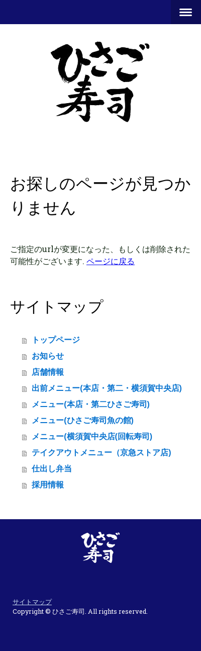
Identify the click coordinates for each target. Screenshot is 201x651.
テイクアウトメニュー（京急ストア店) (101, 452)
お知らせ (48, 356)
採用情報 (48, 484)
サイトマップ (32, 602)
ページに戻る (110, 261)
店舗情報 (48, 372)
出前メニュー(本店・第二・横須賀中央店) (107, 388)
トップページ (56, 340)
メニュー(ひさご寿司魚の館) (83, 420)
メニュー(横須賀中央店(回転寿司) (92, 436)
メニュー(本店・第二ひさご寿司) (91, 404)
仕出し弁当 (52, 468)
